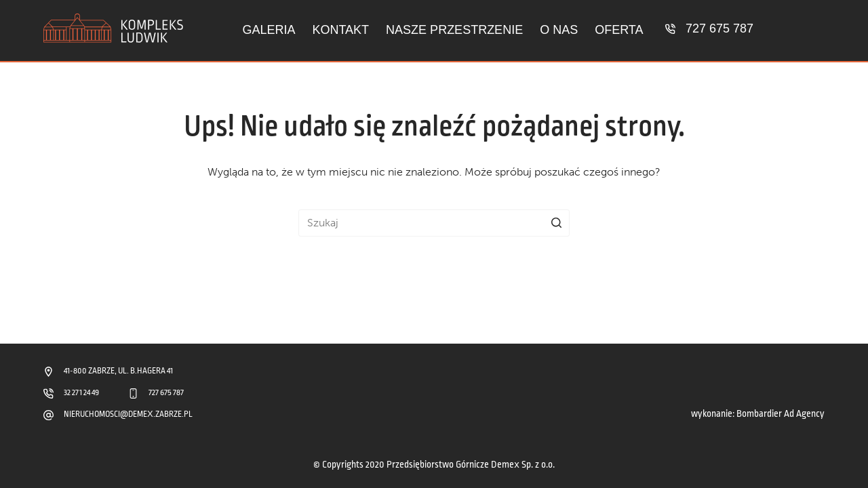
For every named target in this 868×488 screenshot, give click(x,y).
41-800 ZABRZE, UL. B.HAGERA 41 (118, 371)
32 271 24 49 (81, 393)
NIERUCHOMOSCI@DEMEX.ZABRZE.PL (128, 414)
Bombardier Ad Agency (780, 413)
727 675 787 (719, 28)
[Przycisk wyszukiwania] (556, 223)
